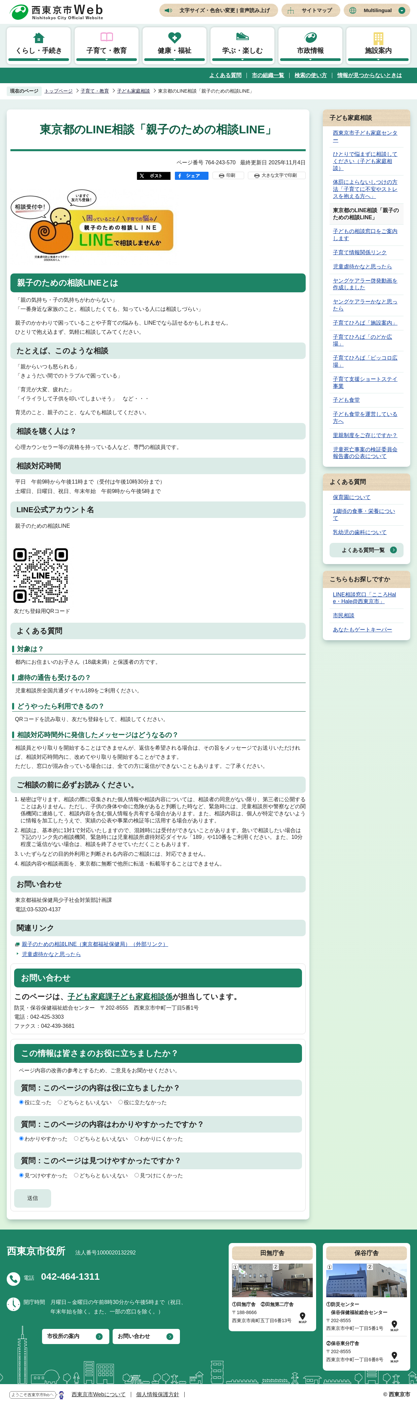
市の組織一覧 (268, 75)
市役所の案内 (63, 1336)
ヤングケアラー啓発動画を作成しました (365, 284)
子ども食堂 (346, 400)
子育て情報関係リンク (360, 252)
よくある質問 (225, 75)
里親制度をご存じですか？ (365, 435)
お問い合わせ (134, 1336)
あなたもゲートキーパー (362, 629)
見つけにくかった (161, 1175)
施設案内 (378, 50)
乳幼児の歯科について (360, 532)
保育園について (352, 497)
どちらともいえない (87, 1102)
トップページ (58, 91)
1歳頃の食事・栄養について (364, 514)
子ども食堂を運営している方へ (365, 417)
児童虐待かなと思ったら (51, 954)
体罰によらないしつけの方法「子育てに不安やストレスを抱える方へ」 (365, 189)
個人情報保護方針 (157, 1394)
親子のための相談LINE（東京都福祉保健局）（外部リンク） (95, 944)
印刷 (230, 175)
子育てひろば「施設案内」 (365, 323)
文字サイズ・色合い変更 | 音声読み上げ (225, 10)
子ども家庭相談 (133, 91)
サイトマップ (317, 10)
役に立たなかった (145, 1102)
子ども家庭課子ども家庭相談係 (120, 996)
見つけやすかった (46, 1175)
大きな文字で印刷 (279, 175)
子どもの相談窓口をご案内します (365, 234)
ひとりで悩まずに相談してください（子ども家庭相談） (365, 161)
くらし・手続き (38, 50)
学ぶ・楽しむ (242, 50)
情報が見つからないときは (369, 75)
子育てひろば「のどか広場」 (362, 340)
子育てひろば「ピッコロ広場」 (365, 361)
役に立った (38, 1102)
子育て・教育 (106, 50)
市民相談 (343, 615)
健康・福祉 (174, 50)
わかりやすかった (46, 1139)
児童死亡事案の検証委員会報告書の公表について (365, 453)
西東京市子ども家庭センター (365, 136)
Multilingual (378, 10)
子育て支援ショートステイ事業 (365, 382)
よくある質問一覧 (363, 550)
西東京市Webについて (99, 1394)
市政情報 (310, 50)
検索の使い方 (311, 75)
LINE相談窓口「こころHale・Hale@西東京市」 (364, 598)
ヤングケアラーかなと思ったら (365, 305)
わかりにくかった (161, 1139)
